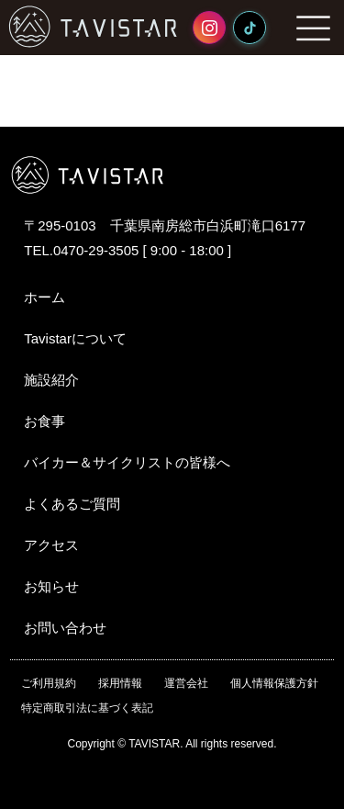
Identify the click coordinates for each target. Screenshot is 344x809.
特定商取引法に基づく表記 (87, 708)
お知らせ (51, 586)
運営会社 (186, 683)
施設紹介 (51, 380)
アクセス (51, 545)
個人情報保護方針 (274, 683)
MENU (313, 27)
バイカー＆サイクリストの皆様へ (127, 462)
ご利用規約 (48, 683)
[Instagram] (209, 27)
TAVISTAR (93, 26)
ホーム (44, 297)
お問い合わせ (65, 627)
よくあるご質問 (72, 503)
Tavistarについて (75, 338)
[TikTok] (249, 27)
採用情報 (120, 683)
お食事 (44, 421)
